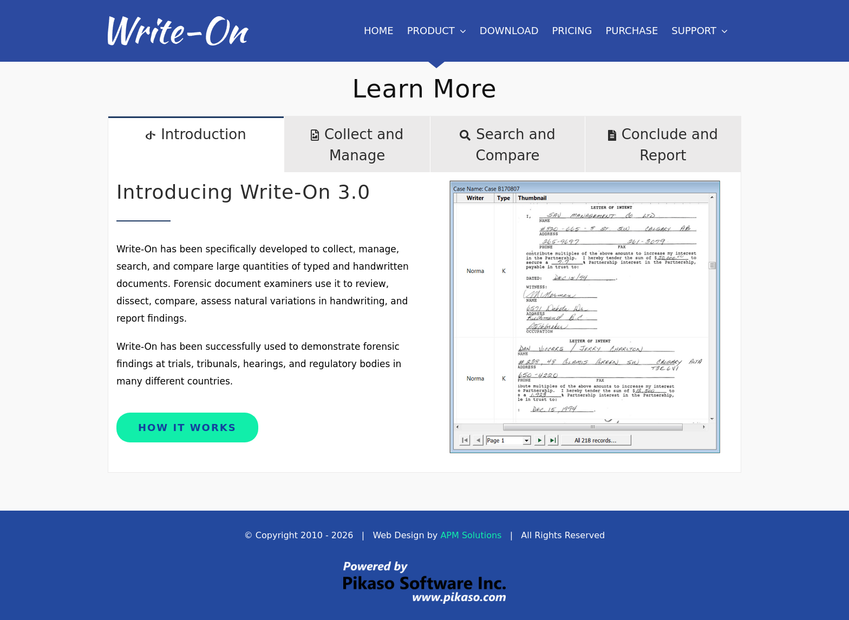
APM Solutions (470, 535)
